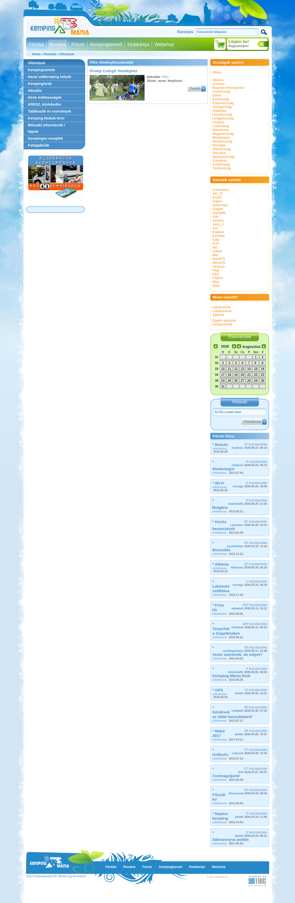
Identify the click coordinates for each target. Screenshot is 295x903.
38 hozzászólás (251, 732)
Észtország (220, 99)
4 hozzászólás (247, 670)
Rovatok (57, 44)
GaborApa (219, 205)
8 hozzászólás (247, 501)
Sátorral (218, 315)
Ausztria (218, 84)
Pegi (215, 270)
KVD (215, 243)
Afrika (216, 72)
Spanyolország (223, 157)
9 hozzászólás (249, 463)
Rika (215, 282)
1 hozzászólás (250, 582)
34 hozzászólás (247, 544)
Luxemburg (220, 126)
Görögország (222, 107)
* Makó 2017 (218, 733)
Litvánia (218, 122)
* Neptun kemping (220, 815)
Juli (214, 228)
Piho (165, 77)
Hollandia (219, 111)
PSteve (217, 278)
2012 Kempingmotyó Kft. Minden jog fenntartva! (56, 876)
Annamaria (220, 190)
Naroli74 (218, 259)
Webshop (164, 44)
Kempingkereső (106, 44)
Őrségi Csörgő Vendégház (113, 71)
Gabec (217, 201)
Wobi (216, 286)
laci (214, 247)
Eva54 (217, 197)
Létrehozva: (220, 450)
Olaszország (221, 149)
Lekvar (217, 251)
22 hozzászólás (249, 565)
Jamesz (218, 220)
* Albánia (220, 564)
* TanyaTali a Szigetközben (226, 628)
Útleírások (66, 54)
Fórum (78, 44)
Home (36, 54)
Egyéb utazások (224, 320)
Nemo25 (218, 263)
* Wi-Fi (218, 483)
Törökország (221, 168)
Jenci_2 (218, 224)
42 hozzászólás (248, 523)
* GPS (217, 690)
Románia (219, 153)
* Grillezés (220, 752)
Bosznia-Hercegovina (228, 88)
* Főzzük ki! (218, 794)
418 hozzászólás (249, 606)
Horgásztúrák (222, 324)
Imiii (215, 216)
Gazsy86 (218, 213)
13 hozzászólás (251, 691)
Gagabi (217, 209)
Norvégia (219, 145)
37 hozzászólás (249, 751)
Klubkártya (138, 44)
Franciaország (222, 103)
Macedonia (220, 130)
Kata (215, 239)
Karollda (218, 236)
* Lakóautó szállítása (221, 586)
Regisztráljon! (238, 46)
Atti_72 (217, 193)
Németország (222, 141)
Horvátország (222, 114)
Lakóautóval (221, 307)
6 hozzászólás (250, 484)
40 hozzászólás (249, 708)
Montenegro (221, 137)
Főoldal (36, 44)
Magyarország (222, 134)
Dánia (216, 95)
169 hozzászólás (249, 625)
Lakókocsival (221, 311)
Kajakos (218, 232)
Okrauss (218, 266)
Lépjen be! (238, 41)
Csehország (221, 91)
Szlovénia (219, 160)
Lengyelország (223, 118)
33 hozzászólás (248, 791)
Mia (215, 255)
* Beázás (220, 444)
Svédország (221, 164)
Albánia (217, 80)
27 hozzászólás (249, 445)
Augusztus (251, 347)
